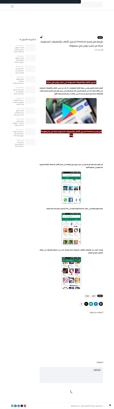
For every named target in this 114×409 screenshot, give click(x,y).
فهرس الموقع (59, 2)
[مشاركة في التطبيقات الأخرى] (82, 304)
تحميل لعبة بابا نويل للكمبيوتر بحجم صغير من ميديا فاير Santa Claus (18, 92)
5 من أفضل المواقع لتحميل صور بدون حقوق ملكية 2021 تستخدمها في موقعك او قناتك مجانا (18, 134)
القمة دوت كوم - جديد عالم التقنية (80, 406)
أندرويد (100, 37)
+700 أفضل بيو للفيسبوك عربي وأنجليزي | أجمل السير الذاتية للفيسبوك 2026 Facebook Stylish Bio (18, 71)
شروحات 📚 (57, 6)
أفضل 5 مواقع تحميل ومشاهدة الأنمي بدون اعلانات (19, 113)
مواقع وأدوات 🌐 (47, 6)
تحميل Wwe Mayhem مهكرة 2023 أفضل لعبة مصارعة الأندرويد (19, 144)
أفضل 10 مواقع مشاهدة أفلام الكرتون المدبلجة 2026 (19, 60)
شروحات (87, 296)
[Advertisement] (57, 24)
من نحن (46, 2)
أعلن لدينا (52, 2)
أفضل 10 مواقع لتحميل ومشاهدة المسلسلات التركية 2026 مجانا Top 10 (19, 50)
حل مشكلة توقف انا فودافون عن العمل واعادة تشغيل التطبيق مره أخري (18, 102)
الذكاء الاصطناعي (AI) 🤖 (35, 6)
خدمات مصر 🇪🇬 (65, 6)
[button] (96, 304)
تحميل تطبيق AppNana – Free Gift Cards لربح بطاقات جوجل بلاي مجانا (18, 123)
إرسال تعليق (97, 370)
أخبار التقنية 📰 (75, 6)
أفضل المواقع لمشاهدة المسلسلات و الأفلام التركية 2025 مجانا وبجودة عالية (18, 81)
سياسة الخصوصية (75, 2)
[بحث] (12, 6)
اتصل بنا (67, 2)
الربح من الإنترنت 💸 (21, 6)
